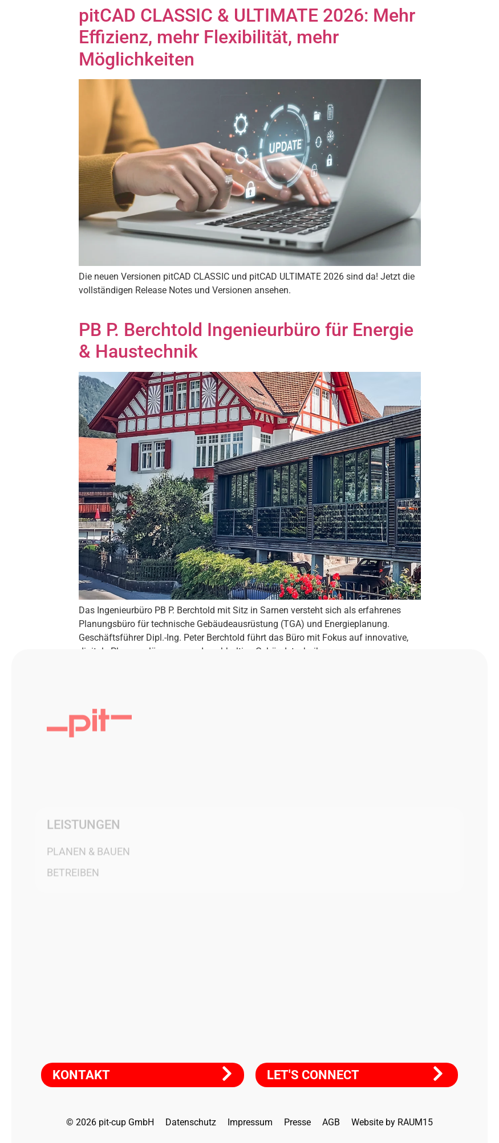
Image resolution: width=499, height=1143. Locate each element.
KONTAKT (81, 1075)
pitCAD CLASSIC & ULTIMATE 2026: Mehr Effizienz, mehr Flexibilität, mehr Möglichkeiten (247, 37)
